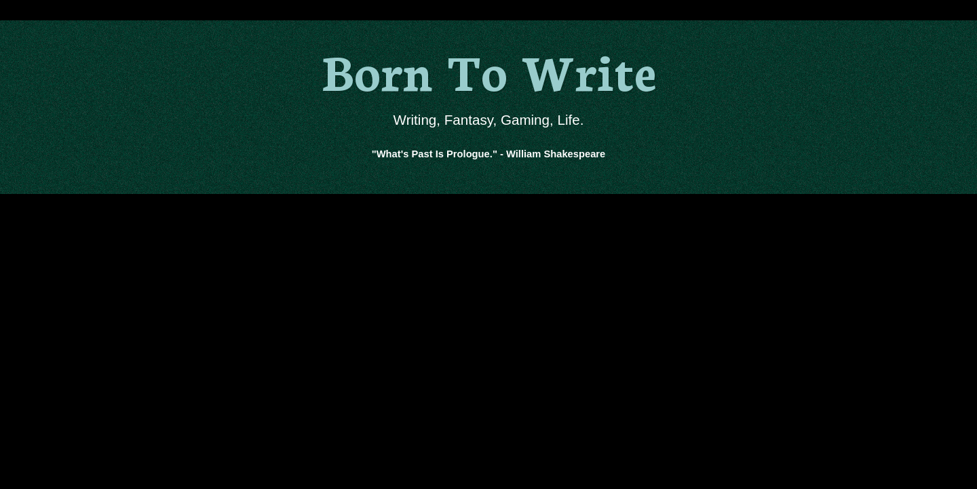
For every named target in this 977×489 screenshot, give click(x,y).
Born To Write (489, 69)
